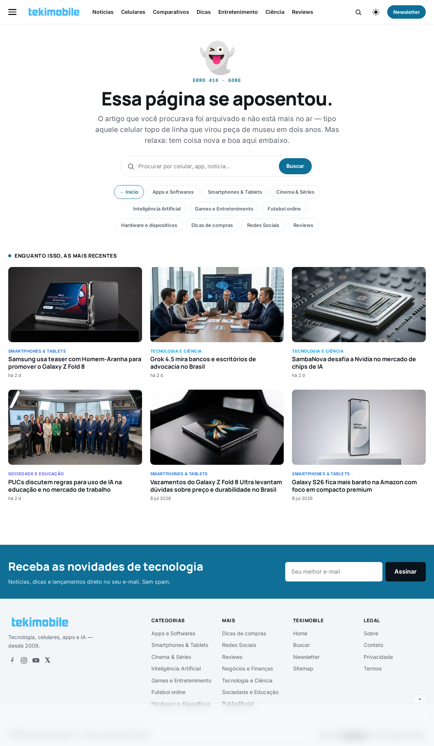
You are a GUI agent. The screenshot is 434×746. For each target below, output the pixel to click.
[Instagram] (24, 660)
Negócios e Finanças (247, 668)
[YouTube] (36, 660)
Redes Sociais (263, 225)
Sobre (371, 633)
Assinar (405, 571)
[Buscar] (358, 12)
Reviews (302, 12)
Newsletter (406, 12)
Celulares (133, 12)
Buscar (295, 166)
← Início (129, 192)
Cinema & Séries (295, 192)
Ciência (274, 12)
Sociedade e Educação (250, 692)
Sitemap (303, 668)
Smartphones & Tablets (235, 192)
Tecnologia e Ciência (247, 680)
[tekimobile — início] (54, 12)
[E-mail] (333, 571)
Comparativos (171, 12)
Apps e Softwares (173, 192)
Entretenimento (238, 12)
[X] (47, 660)
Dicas (204, 12)
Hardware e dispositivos (149, 225)
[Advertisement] (217, 723)
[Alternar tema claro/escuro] (376, 12)
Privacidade (378, 657)
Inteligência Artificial (157, 209)
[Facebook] (12, 660)
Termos (373, 668)
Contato (373, 645)
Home (300, 633)
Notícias (103, 12)
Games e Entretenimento (224, 209)
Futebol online (284, 209)
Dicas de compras (212, 225)
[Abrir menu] (12, 12)
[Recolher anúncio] (420, 699)
